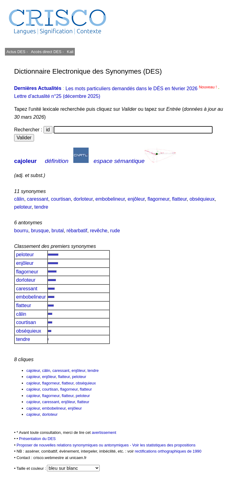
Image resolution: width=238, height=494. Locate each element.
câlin (19, 199)
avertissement (104, 432)
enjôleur (136, 199)
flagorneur (158, 199)
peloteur (23, 207)
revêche (98, 230)
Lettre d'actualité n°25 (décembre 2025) (57, 96)
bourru (21, 230)
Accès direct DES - (47, 51)
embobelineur (110, 199)
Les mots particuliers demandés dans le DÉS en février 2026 (141, 88)
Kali (70, 51)
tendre (41, 207)
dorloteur (83, 199)
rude (115, 230)
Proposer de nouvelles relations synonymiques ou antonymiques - (74, 445)
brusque (40, 230)
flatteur (179, 199)
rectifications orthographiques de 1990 (168, 451)
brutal (58, 230)
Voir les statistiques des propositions (163, 445)
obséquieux (202, 199)
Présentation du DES (37, 438)
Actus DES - (17, 51)
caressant (37, 199)
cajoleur (25, 161)
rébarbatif (77, 230)
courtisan (61, 199)
